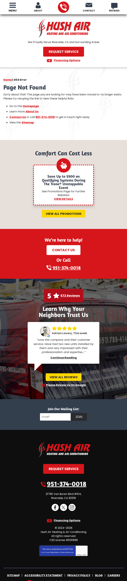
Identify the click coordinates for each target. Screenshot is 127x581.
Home (7, 80)
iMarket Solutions (43, 576)
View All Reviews (64, 374)
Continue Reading (63, 354)
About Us (31, 110)
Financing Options (67, 60)
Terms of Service (65, 546)
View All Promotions (63, 212)
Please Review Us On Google (66, 382)
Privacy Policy (54, 546)
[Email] (56, 413)
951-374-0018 (63, 7)
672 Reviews (70, 293)
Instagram (72, 503)
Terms (84, 549)
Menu (13, 10)
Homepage (31, 105)
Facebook (55, 503)
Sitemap (28, 121)
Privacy (79, 549)
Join (78, 413)
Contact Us (17, 116)
